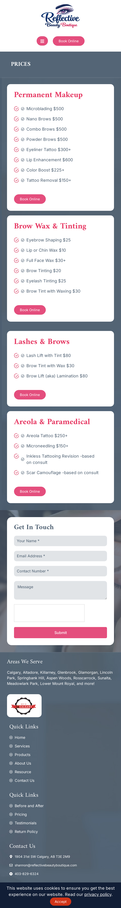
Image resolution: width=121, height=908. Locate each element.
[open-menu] (42, 41)
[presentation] (49, 613)
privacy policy (97, 894)
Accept (61, 901)
